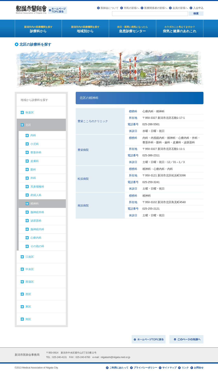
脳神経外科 (37, 211)
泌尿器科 (35, 219)
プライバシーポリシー (145, 366)
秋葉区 (30, 111)
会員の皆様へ (180, 7)
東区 (28, 305)
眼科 (33, 168)
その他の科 (37, 245)
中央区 (30, 268)
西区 (28, 293)
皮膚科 (34, 160)
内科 (33, 134)
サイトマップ (169, 366)
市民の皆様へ (131, 7)
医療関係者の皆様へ (155, 7)
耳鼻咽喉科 (37, 185)
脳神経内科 (37, 228)
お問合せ (198, 366)
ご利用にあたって (118, 366)
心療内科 (35, 236)
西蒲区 (30, 280)
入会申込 (198, 7)
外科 (33, 177)
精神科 (34, 202)
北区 (28, 123)
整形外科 (35, 151)
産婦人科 (35, 194)
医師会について (110, 7)
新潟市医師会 (41, 10)
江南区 (30, 255)
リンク (185, 366)
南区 (28, 318)
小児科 (34, 143)
